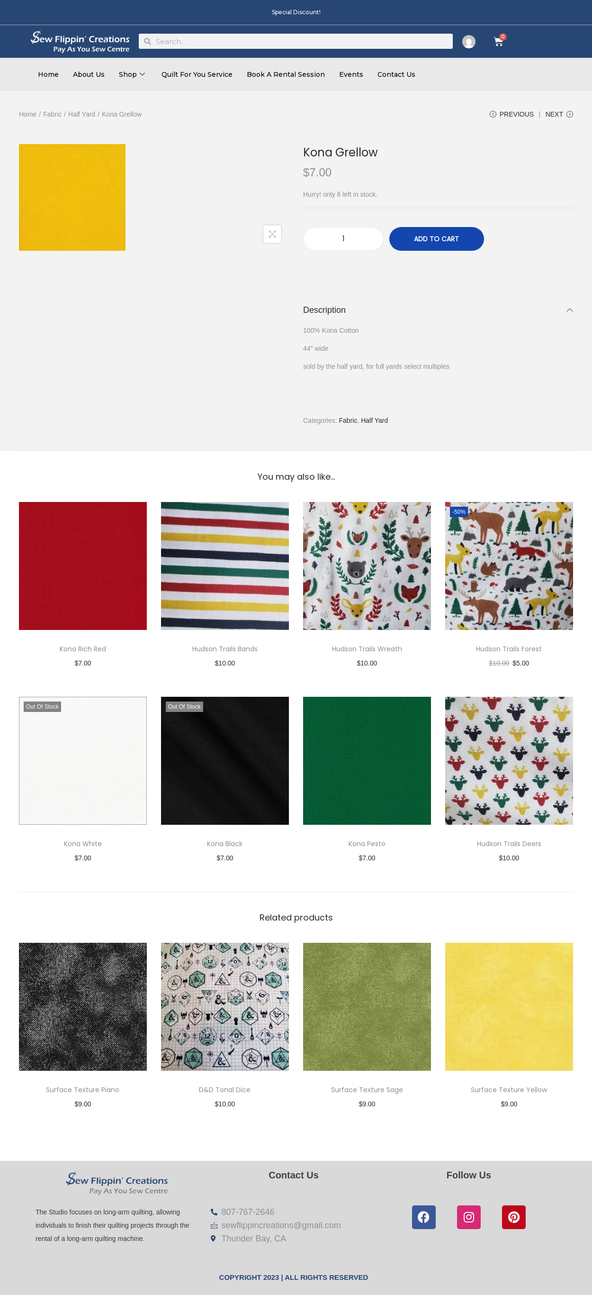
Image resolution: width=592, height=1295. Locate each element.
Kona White (83, 844)
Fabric (52, 114)
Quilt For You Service (197, 74)
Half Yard (81, 114)
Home (48, 74)
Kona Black (224, 844)
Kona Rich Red (83, 649)
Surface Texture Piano (82, 1090)
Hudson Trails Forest (509, 649)
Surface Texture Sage (367, 1090)
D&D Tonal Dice (225, 1090)
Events (351, 74)
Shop (133, 74)
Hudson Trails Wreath (367, 649)
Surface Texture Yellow (509, 1090)
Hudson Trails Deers (509, 844)
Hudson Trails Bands (225, 649)
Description (438, 310)
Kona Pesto (367, 844)
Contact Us (396, 74)
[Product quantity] (343, 239)
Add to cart (436, 239)
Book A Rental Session (286, 74)
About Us (89, 74)
